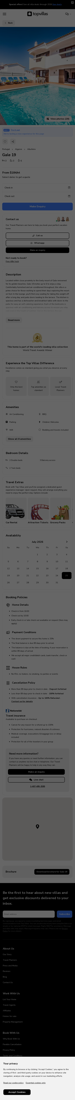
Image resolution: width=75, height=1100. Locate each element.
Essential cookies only (36, 1082)
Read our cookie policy (13, 1082)
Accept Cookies (17, 1092)
